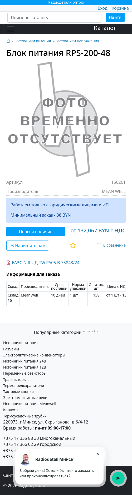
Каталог (105, 28)
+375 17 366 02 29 (21, 444)
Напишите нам (28, 245)
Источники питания (33, 40)
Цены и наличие (35, 231)
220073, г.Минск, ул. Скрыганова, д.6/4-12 (45, 422)
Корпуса (10, 409)
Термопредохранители (23, 385)
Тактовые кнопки (18, 391)
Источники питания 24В (24, 361)
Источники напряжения (78, 40)
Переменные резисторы (24, 373)
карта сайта (90, 331)
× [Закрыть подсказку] (98, 454)
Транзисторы (15, 379)
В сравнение (114, 245)
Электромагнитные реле (25, 397)
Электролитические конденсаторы (34, 355)
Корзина (120, 8)
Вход (102, 8)
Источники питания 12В (24, 367)
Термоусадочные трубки (25, 416)
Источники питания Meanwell (29, 403)
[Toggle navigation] (10, 29)
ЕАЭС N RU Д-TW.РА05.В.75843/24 (43, 263)
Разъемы (11, 348)
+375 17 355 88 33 (21, 438)
